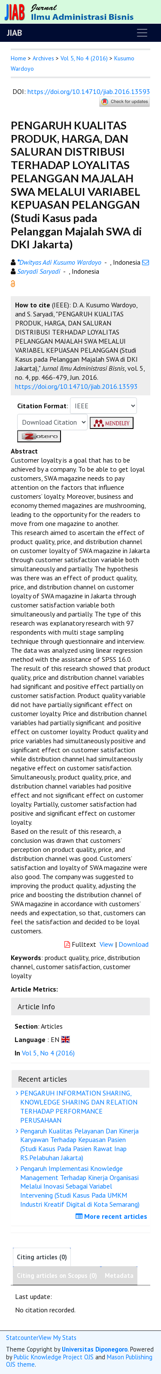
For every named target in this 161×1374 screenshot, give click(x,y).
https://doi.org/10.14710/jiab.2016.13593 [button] (76, 386)
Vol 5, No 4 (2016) (84, 58)
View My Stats (57, 1337)
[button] (13, 283)
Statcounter (22, 1337)
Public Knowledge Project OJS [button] (54, 1357)
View (106, 944)
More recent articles (112, 1216)
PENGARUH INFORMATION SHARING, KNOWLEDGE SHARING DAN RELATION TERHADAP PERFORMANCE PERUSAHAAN (77, 1106)
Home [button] (18, 58)
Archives (43, 58)
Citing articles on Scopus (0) (57, 1275)
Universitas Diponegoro (95, 1349)
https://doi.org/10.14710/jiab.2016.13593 (88, 91)
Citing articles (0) (42, 1257)
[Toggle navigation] (142, 32)
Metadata (119, 1275)
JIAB (14, 32)
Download (133, 944)
